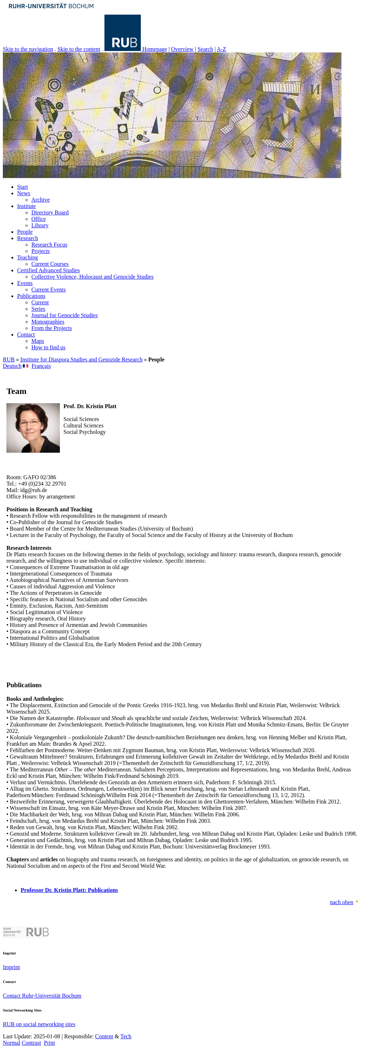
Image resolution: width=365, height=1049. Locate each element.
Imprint (11, 967)
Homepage (154, 49)
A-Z (221, 49)
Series (38, 309)
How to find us (48, 347)
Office (38, 219)
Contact (26, 334)
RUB (9, 359)
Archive (40, 200)
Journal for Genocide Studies (64, 315)
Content (104, 1036)
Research (27, 238)
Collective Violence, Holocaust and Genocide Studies (92, 277)
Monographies (47, 322)
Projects (40, 251)
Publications (31, 296)
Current (40, 302)
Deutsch (12, 366)
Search (205, 49)
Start (22, 187)
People (25, 232)
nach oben (341, 902)
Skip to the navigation (28, 49)
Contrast (31, 1043)
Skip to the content (78, 49)
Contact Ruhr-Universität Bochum (42, 996)
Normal (11, 1043)
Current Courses (49, 264)
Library (39, 225)
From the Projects (51, 328)
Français (41, 366)
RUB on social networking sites (39, 1024)
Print (49, 1043)
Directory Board (49, 212)
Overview (182, 49)
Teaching (27, 257)
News (23, 193)
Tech (126, 1036)
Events (25, 283)
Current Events (48, 290)
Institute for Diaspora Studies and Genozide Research (81, 359)
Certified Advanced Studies (48, 270)
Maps (37, 341)
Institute (26, 206)
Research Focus (49, 245)
